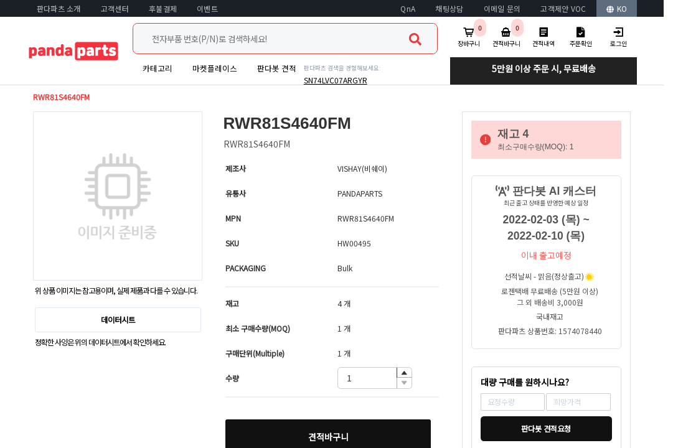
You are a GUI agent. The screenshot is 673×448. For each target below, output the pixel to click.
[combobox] (285, 39)
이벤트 (207, 8)
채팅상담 (449, 8)
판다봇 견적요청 (546, 428)
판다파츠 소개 (59, 8)
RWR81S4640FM (61, 97)
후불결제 (163, 8)
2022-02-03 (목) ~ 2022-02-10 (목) (546, 227)
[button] (404, 373)
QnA (407, 8)
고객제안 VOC (563, 8)
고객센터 (115, 8)
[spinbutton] (374, 378)
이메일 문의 (502, 8)
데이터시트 (118, 319)
